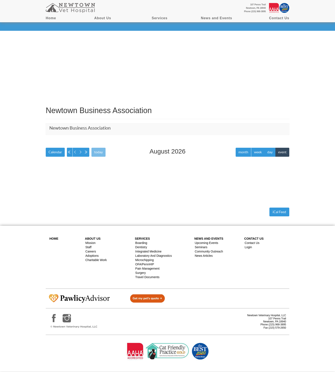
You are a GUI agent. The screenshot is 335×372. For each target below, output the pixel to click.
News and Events (216, 18)
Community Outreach (209, 251)
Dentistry (141, 247)
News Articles (204, 256)
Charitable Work (96, 260)
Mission (90, 243)
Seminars (201, 247)
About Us (102, 18)
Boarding (141, 243)
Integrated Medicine (148, 251)
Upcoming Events (206, 243)
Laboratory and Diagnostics (153, 256)
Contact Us (279, 18)
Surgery (140, 273)
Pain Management (147, 268)
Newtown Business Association (80, 127)
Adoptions (92, 256)
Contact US (254, 239)
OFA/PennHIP (144, 264)
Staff (88, 247)
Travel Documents (147, 277)
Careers (90, 251)
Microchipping (144, 260)
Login (248, 247)
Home (51, 18)
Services (160, 18)
